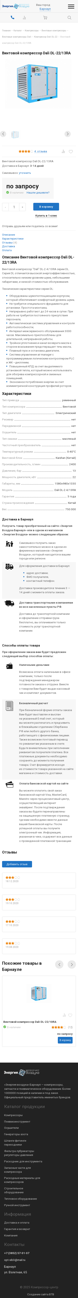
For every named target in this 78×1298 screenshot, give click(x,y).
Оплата (7, 250)
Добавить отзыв (17, 864)
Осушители (11, 1127)
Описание (8, 234)
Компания (10, 1235)
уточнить (25, 172)
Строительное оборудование (14, 1190)
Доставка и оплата (16, 1222)
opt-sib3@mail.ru (14, 1259)
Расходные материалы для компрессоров (22, 1180)
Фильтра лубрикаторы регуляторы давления (19, 1153)
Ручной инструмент (17, 1205)
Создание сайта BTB (40, 1294)
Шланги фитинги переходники (15, 1142)
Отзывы (9, 242)
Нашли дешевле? (38, 192)
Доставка (8, 246)
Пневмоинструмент (17, 1121)
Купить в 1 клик (46, 215)
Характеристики (13, 238)
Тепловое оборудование (20, 1198)
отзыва (40, 151)
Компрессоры (13, 1115)
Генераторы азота (16, 1134)
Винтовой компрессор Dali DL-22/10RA (29, 1021)
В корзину (46, 206)
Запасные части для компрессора (17, 1169)
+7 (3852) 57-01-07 (16, 1253)
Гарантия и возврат (17, 1229)
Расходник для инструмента (23, 1161)
